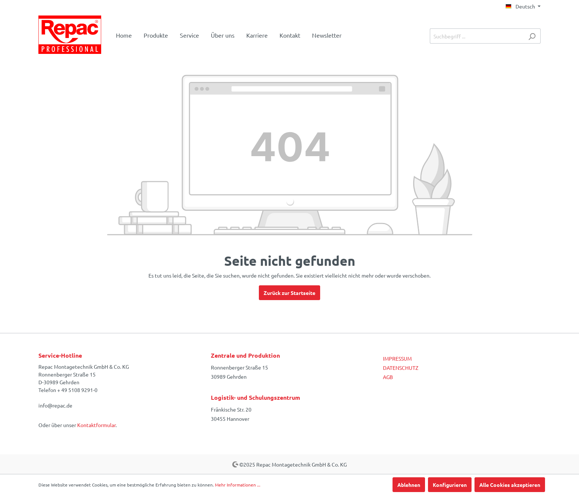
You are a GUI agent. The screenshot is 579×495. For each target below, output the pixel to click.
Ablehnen (408, 484)
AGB (388, 377)
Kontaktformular (96, 425)
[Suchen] (532, 36)
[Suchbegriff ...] (477, 36)
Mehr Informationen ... (237, 485)
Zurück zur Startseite (289, 292)
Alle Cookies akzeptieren (509, 484)
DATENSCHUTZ (400, 367)
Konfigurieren (450, 484)
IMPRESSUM (397, 358)
